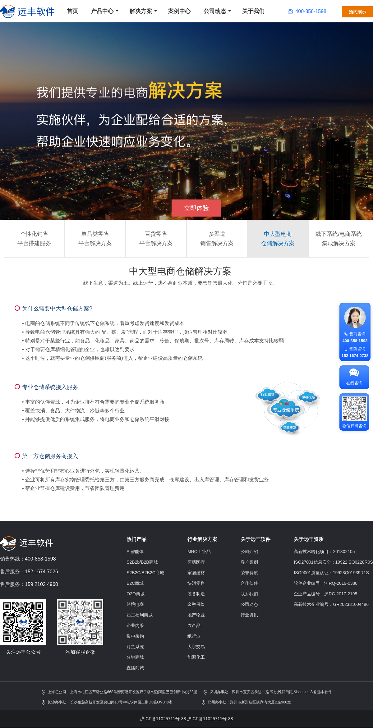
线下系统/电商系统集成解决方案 (338, 238)
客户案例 (249, 562)
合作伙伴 (249, 583)
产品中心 (102, 11)
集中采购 (135, 636)
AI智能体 (135, 551)
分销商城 (135, 657)
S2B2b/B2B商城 (142, 562)
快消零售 (196, 583)
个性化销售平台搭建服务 (34, 238)
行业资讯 (249, 614)
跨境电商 (135, 604)
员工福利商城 (140, 614)
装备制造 (196, 593)
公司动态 (215, 11)
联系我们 (249, 593)
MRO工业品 (199, 551)
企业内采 (135, 625)
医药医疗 (196, 562)
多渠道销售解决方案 (217, 238)
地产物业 (196, 614)
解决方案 (141, 11)
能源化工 (196, 657)
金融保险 (196, 604)
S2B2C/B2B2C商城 (145, 572)
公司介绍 (249, 551)
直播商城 (135, 667)
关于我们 (253, 11)
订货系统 (135, 646)
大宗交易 (196, 646)
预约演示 (357, 11)
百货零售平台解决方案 (156, 238)
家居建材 (196, 572)
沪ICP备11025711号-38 (163, 718)
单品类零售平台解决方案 (95, 238)
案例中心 (179, 11)
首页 (72, 11)
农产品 (193, 625)
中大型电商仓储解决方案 (278, 238)
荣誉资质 (249, 572)
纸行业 (193, 636)
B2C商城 (135, 583)
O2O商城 (136, 593)
